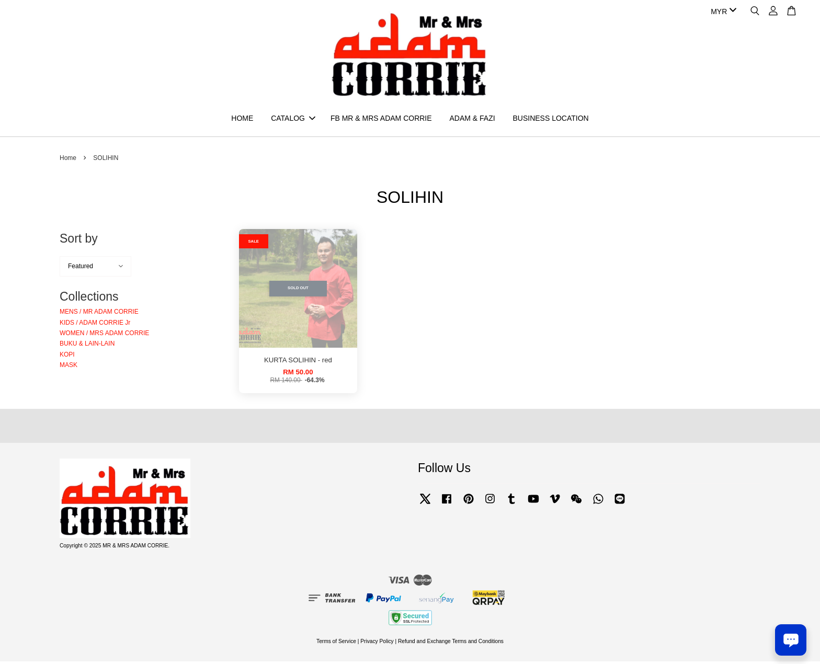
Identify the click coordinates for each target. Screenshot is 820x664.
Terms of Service (336, 643)
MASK (68, 367)
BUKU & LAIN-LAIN (87, 346)
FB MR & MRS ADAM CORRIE (381, 119)
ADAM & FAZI (472, 119)
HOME (242, 119)
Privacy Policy (376, 643)
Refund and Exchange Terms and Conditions (451, 643)
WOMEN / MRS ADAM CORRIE (104, 335)
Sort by (79, 241)
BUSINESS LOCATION (550, 119)
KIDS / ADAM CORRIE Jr (95, 324)
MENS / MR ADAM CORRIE (99, 314)
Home (68, 160)
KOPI (67, 356)
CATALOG (293, 119)
